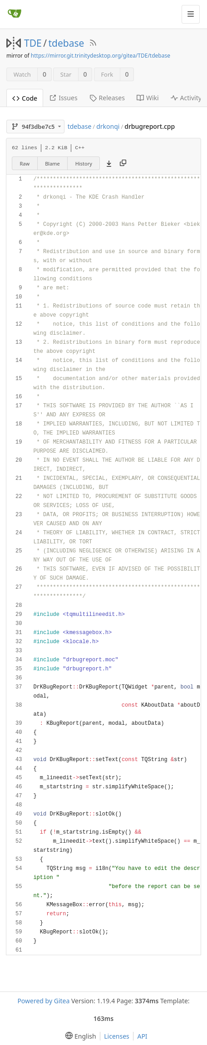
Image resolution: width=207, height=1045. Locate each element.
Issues (63, 97)
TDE (33, 43)
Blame (52, 163)
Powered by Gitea (43, 1000)
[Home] (14, 14)
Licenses (116, 1036)
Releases (107, 97)
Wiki (148, 97)
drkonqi (107, 126)
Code (24, 98)
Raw (25, 163)
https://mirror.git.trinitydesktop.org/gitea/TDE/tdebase (100, 55)
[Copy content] (123, 163)
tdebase (66, 43)
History (83, 163)
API (142, 1036)
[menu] (79, 1036)
